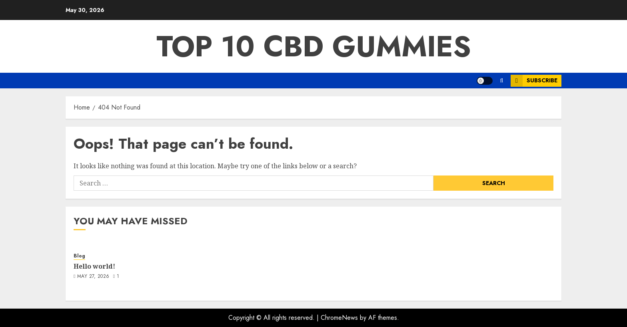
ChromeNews (339, 317)
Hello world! (94, 266)
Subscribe (534, 81)
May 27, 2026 (93, 276)
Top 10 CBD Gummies (313, 46)
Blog (79, 256)
